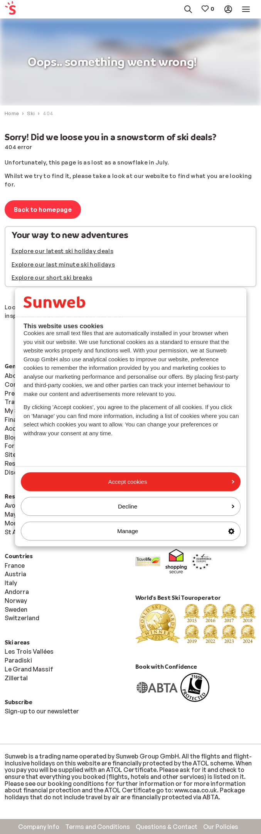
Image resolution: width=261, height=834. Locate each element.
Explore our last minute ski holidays (63, 264)
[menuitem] (21, 9)
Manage (175, 531)
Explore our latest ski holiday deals (62, 251)
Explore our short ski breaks (52, 277)
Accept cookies (171, 481)
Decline (176, 506)
